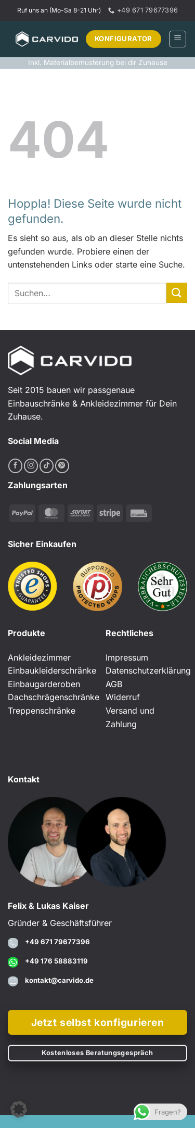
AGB (114, 684)
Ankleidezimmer (39, 657)
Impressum (127, 657)
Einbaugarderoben (44, 684)
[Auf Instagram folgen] (31, 466)
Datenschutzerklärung (148, 670)
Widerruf (123, 697)
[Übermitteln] (176, 293)
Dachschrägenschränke (53, 697)
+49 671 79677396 (57, 941)
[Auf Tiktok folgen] (47, 466)
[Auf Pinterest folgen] (62, 466)
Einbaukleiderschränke (52, 670)
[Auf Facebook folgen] (15, 466)
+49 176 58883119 (56, 961)
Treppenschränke (41, 710)
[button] (177, 39)
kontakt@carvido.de (59, 980)
